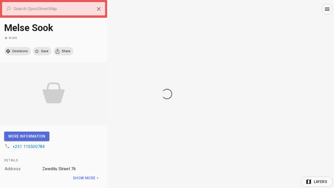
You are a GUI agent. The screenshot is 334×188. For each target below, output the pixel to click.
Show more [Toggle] (86, 178)
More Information (26, 136)
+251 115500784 (29, 146)
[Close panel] (99, 9)
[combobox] (54, 9)
